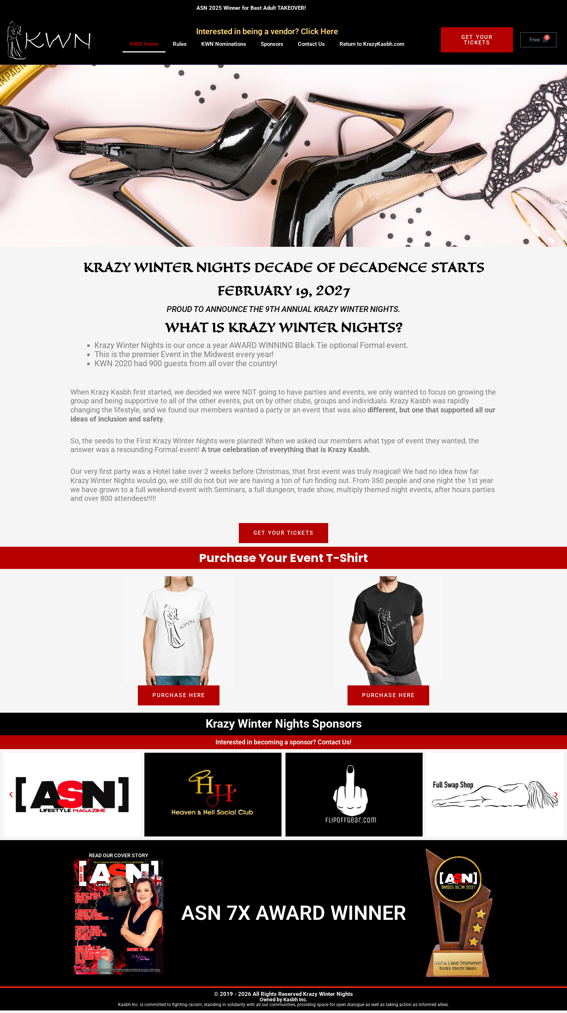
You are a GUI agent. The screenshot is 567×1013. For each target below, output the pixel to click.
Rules (180, 44)
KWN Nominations (223, 44)
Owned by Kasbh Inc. (283, 1002)
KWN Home (144, 44)
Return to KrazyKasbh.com (371, 44)
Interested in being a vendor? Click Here (267, 31)
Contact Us (311, 44)
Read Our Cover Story (118, 858)
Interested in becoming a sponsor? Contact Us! (283, 744)
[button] (11, 796)
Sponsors (272, 44)
